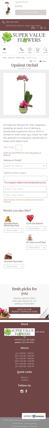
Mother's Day (20, 58)
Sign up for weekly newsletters (24, 310)
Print (33, 61)
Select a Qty (9, 147)
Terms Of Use (18, 423)
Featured (11, 58)
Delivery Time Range (15, 173)
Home (5, 58)
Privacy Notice (31, 423)
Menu (4, 52)
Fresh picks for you (24, 296)
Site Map (33, 426)
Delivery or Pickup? (12, 160)
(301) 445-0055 (12, 22)
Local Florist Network (20, 426)
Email (43, 61)
